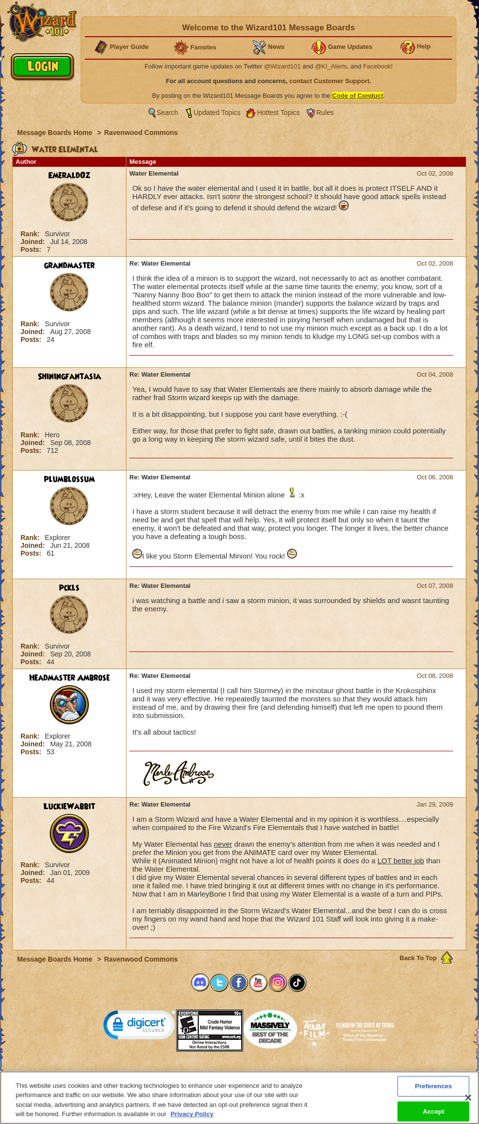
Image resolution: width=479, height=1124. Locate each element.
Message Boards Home (55, 132)
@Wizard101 (282, 66)
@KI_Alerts (331, 66)
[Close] (468, 1101)
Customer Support (237, 1074)
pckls (69, 588)
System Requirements (177, 1074)
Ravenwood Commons (141, 132)
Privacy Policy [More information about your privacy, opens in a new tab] (191, 1118)
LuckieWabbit (69, 806)
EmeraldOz (69, 175)
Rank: (31, 234)
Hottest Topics (278, 112)
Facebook (377, 66)
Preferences (334, 1074)
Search (167, 112)
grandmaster (69, 265)
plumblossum (69, 479)
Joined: (34, 242)
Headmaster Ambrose (69, 678)
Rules (325, 112)
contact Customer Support (330, 81)
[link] (139, 1027)
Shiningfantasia (69, 376)
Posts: (32, 249)
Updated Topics (217, 112)
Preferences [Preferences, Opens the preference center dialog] (433, 1090)
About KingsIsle (290, 1074)
